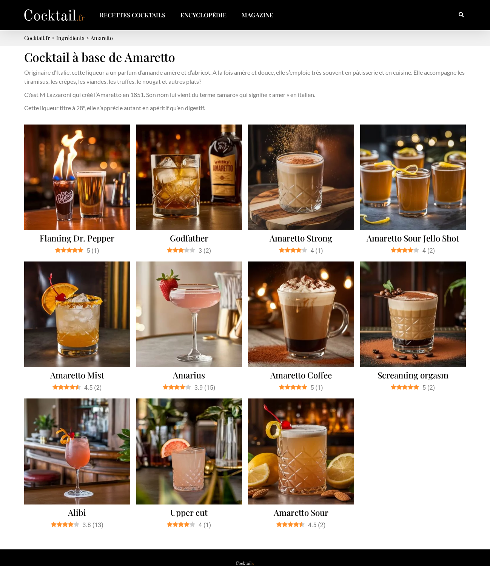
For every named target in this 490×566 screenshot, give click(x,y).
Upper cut (189, 512)
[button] (461, 15)
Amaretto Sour (301, 512)
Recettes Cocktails (132, 14)
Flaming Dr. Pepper (77, 238)
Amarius (189, 375)
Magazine (257, 14)
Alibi (77, 512)
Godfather (189, 238)
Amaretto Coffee (301, 375)
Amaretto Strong (301, 238)
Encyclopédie (203, 14)
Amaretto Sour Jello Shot (413, 238)
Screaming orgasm (413, 375)
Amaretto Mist (77, 375)
